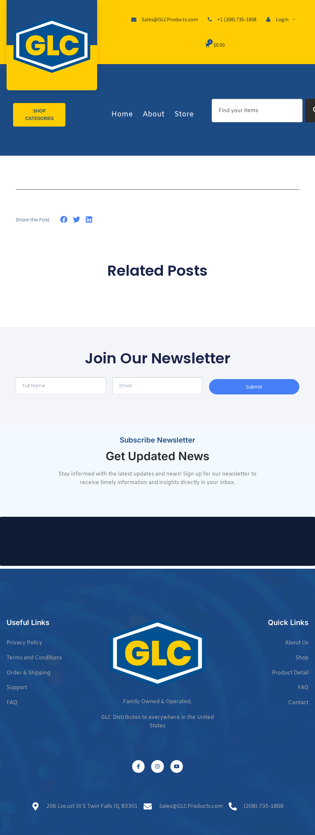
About (154, 114)
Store (184, 114)
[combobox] (257, 110)
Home (122, 114)
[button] (64, 219)
